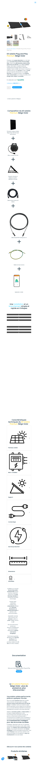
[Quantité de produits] (9, 87)
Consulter (19, 671)
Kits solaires (13, 48)
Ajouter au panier (16, 87)
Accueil (8, 48)
